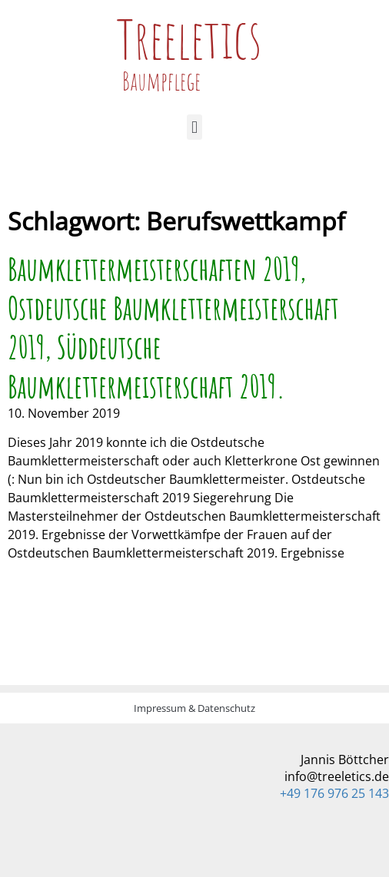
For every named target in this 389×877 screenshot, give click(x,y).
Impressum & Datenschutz (194, 708)
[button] (194, 127)
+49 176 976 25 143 (334, 793)
